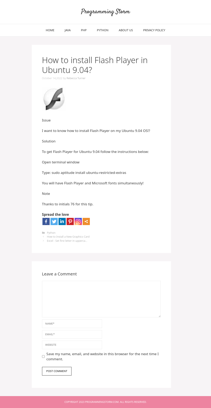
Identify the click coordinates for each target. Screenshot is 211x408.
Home (50, 30)
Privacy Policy (154, 30)
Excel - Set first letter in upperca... (67, 241)
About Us (126, 30)
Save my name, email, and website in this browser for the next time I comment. (102, 356)
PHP (84, 30)
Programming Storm (105, 11)
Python (102, 30)
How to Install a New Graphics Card (68, 236)
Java (68, 30)
